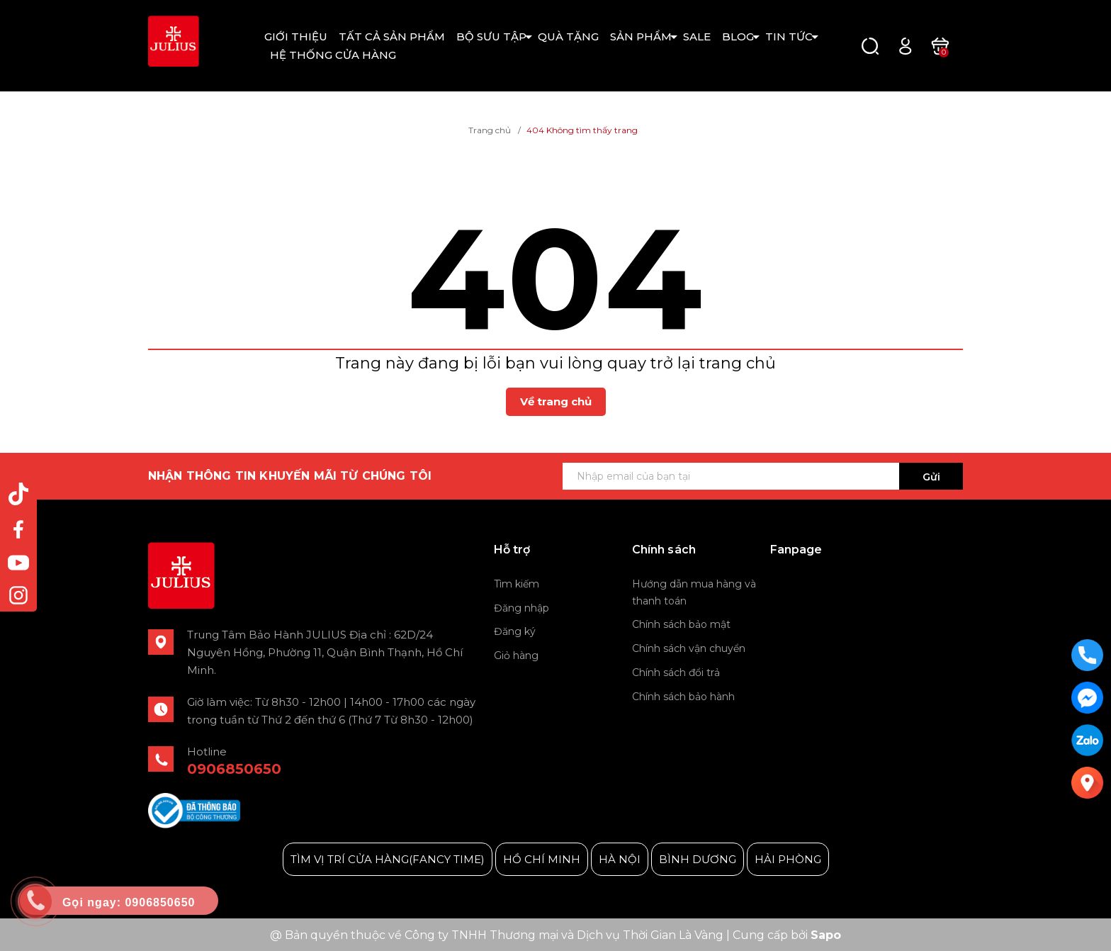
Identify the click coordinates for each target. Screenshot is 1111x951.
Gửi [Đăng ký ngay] (931, 477)
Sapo (826, 935)
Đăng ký (515, 631)
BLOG (738, 36)
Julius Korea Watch (822, 585)
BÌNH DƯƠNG (697, 859)
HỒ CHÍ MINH (541, 859)
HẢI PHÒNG (788, 859)
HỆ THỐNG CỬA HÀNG (333, 55)
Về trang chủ (556, 401)
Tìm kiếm (516, 584)
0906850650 (234, 768)
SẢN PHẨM (641, 36)
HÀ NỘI (620, 859)
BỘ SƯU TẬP (491, 36)
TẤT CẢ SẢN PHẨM (392, 36)
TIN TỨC (789, 36)
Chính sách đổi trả (676, 672)
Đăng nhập (521, 608)
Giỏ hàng (516, 655)
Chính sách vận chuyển (688, 648)
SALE (697, 36)
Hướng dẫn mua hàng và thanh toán (694, 592)
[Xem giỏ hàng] (940, 45)
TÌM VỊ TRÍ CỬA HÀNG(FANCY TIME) (388, 859)
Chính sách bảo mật (681, 624)
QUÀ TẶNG (568, 36)
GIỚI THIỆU (295, 36)
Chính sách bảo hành (683, 696)
